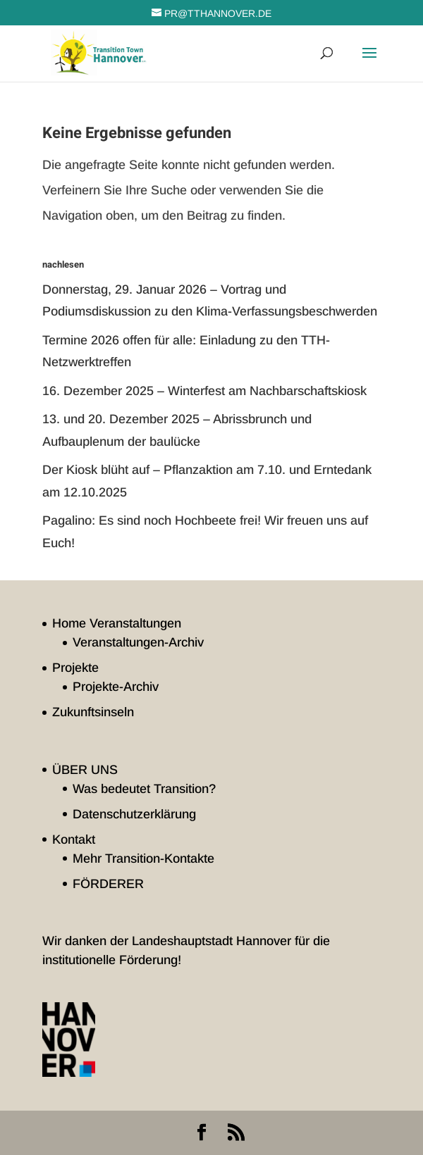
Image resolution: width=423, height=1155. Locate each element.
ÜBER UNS (85, 770)
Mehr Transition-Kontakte (143, 858)
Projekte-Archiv (116, 687)
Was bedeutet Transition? (144, 789)
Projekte (75, 668)
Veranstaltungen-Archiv (138, 642)
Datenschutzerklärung (134, 814)
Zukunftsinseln (93, 712)
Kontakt (73, 839)
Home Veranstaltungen (116, 623)
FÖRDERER (108, 884)
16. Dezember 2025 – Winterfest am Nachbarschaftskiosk (204, 391)
